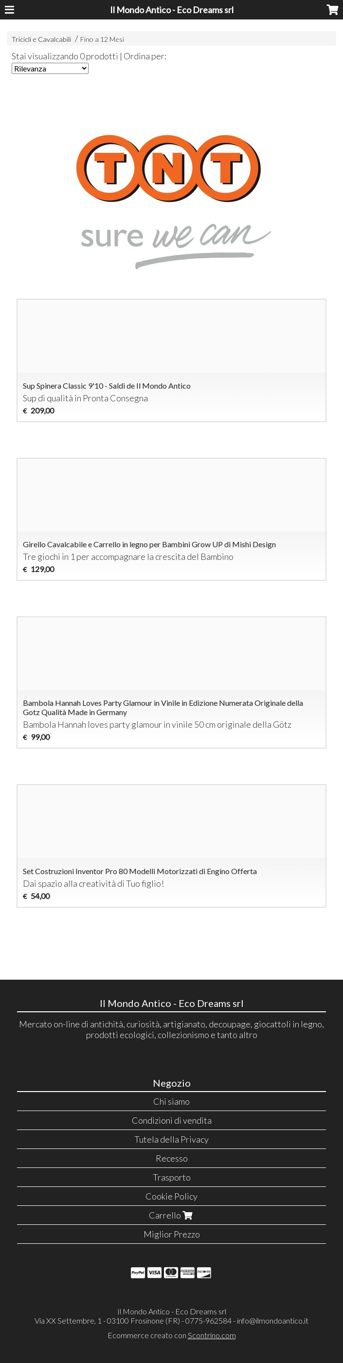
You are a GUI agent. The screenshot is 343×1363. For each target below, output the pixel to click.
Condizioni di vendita (172, 1120)
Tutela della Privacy (171, 1139)
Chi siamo (171, 1101)
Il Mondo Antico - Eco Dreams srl (172, 9)
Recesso (172, 1158)
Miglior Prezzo (172, 1234)
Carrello (172, 1215)
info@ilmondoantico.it (272, 1320)
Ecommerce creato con (172, 1335)
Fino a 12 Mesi (102, 39)
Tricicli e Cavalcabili (41, 39)
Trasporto (172, 1177)
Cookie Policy (171, 1196)
